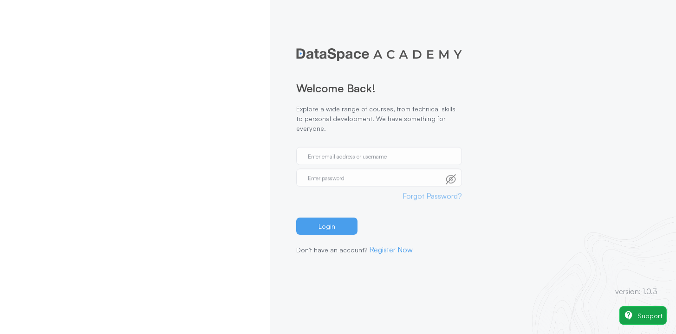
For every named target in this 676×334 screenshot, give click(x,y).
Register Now (391, 249)
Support (643, 315)
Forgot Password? (432, 190)
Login (326, 226)
